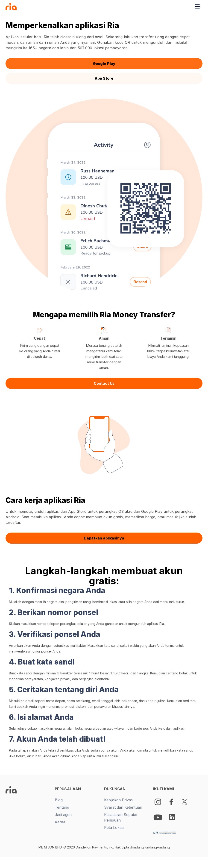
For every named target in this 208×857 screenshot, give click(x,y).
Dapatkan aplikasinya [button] (104, 538)
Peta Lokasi (114, 827)
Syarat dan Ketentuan (123, 807)
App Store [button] (104, 78)
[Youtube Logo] (158, 817)
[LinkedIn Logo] (171, 817)
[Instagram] (157, 802)
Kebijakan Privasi (118, 800)
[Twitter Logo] (184, 802)
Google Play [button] (104, 63)
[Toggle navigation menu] (197, 6)
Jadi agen (63, 814)
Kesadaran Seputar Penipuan (121, 817)
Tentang (62, 807)
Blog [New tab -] (59, 800)
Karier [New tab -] (60, 822)
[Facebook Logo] (171, 802)
